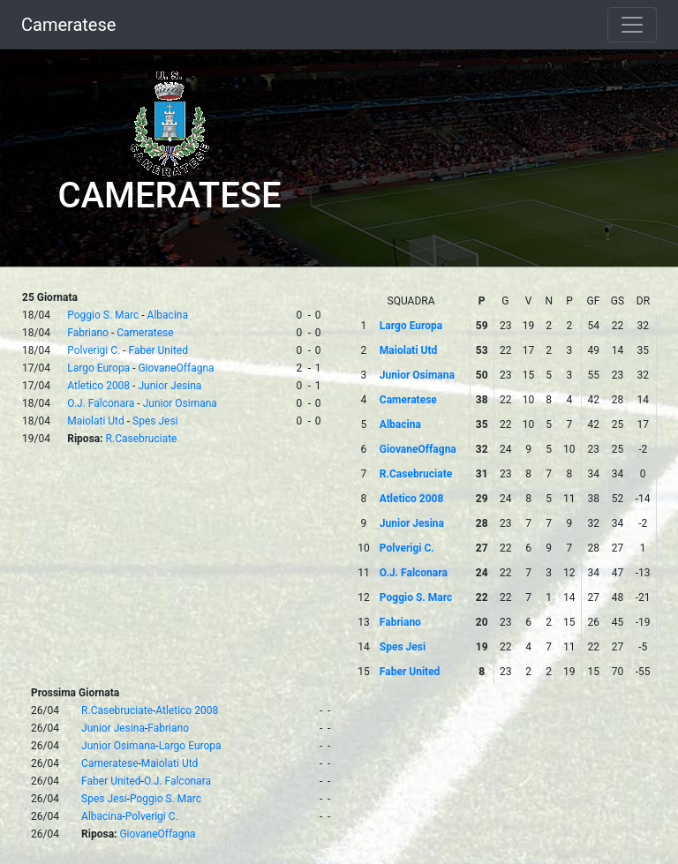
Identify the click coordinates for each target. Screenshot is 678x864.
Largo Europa (98, 368)
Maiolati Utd (95, 421)
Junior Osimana (180, 403)
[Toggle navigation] (632, 24)
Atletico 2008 (98, 385)
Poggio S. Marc (103, 315)
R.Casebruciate (141, 438)
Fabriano (88, 333)
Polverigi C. (93, 350)
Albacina (167, 315)
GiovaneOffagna (176, 368)
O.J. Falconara (100, 403)
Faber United (158, 350)
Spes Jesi (155, 421)
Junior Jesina (169, 385)
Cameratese (68, 24)
